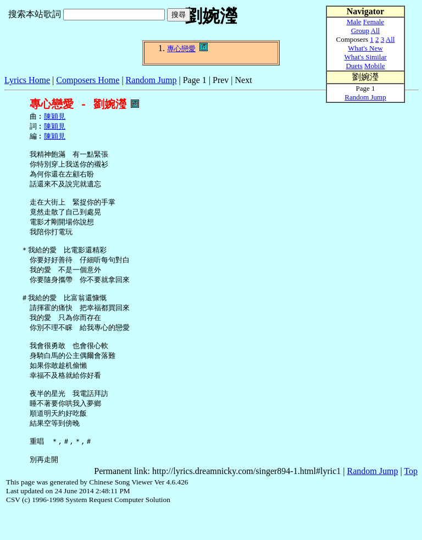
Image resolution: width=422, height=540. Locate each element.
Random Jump (151, 80)
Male (354, 22)
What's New (365, 48)
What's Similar (365, 57)
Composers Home (87, 80)
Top (411, 500)
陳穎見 (54, 117)
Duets (354, 66)
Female (373, 22)
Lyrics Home (27, 80)
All (375, 30)
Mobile (374, 66)
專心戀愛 (181, 49)
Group (360, 30)
